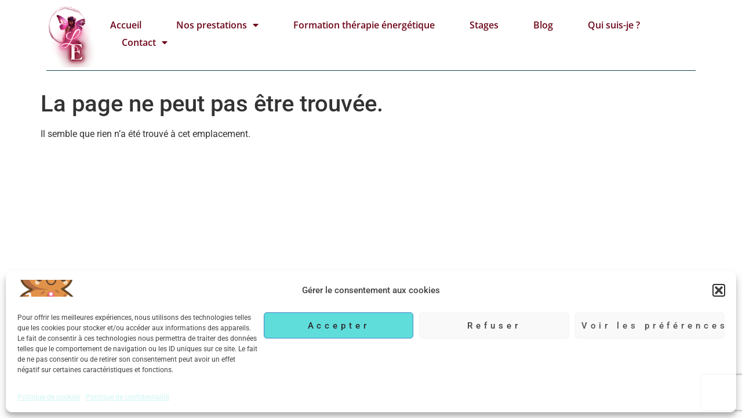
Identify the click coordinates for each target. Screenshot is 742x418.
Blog (543, 25)
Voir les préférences (653, 325)
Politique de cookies (48, 397)
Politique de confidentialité (127, 397)
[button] (719, 290)
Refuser (494, 325)
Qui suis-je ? (614, 25)
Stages (484, 25)
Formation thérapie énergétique (364, 25)
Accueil (125, 25)
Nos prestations (217, 25)
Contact (145, 42)
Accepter (339, 325)
